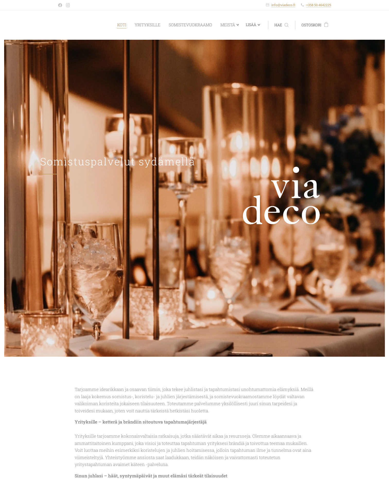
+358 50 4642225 (318, 5)
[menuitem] (125, 25)
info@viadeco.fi (283, 5)
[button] (281, 25)
